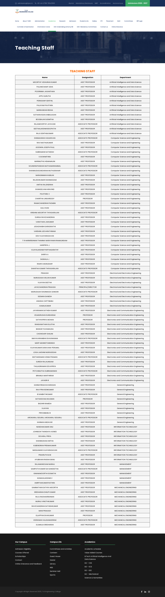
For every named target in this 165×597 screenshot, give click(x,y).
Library (53, 564)
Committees (128, 21)
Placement (109, 21)
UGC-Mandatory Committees (87, 27)
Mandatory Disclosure (84, 3)
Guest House (55, 556)
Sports (52, 575)
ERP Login (139, 21)
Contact (18, 560)
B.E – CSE (88, 563)
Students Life (84, 21)
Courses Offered (22, 552)
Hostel (52, 560)
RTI (101, 21)
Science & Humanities (93, 578)
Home (17, 21)
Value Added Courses (93, 552)
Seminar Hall (55, 571)
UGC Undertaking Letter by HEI (63, 27)
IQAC (118, 21)
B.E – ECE (88, 566)
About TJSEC (27, 21)
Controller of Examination (25, 27)
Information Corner (43, 27)
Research (62, 21)
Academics (52, 21)
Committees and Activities (61, 549)
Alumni (71, 3)
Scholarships (20, 556)
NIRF (96, 3)
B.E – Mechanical (91, 574)
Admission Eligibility (23, 549)
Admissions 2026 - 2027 (137, 3)
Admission (72, 21)
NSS (51, 567)
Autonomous (118, 3)
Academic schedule (93, 549)
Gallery (94, 21)
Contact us (104, 27)
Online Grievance (117, 27)
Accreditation (105, 3)
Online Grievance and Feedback (28, 564)
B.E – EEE (88, 570)
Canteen (53, 552)
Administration (40, 21)
